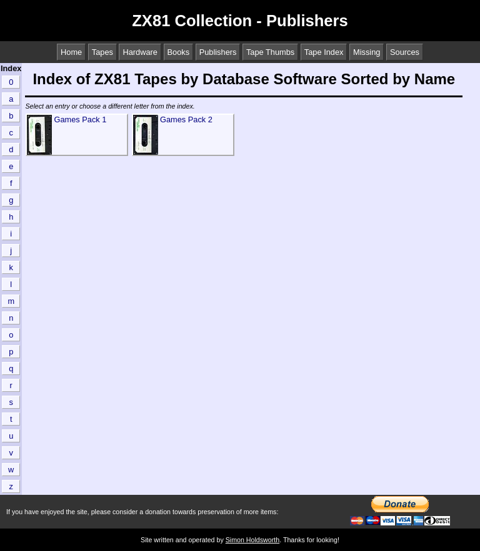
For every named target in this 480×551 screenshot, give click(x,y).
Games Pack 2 (186, 119)
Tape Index (324, 52)
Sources (404, 52)
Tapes (102, 52)
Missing (366, 52)
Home (71, 52)
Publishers (218, 52)
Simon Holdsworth (252, 540)
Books (179, 52)
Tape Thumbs (270, 52)
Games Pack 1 (80, 119)
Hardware (139, 52)
